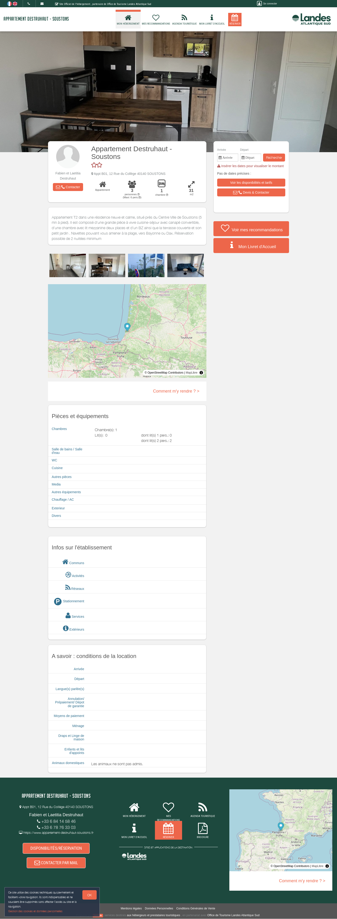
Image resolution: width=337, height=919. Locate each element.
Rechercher (274, 157)
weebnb (98, 916)
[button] (68, 187)
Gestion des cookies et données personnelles (35, 911)
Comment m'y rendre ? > (176, 391)
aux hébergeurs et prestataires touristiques (153, 915)
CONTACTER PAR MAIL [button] (56, 862)
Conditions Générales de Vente (195, 908)
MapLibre (192, 372)
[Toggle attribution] (201, 372)
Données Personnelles (159, 908)
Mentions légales (131, 908)
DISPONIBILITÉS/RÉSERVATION (56, 848)
